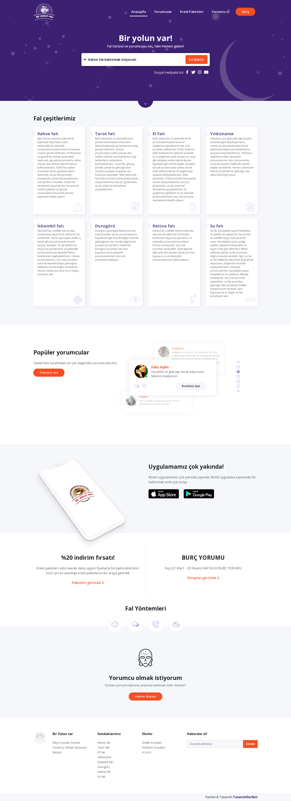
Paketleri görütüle (88, 582)
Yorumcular (163, 11)
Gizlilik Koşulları (152, 743)
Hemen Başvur (145, 696)
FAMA (143, 396)
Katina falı (164, 226)
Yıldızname (222, 133)
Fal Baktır (196, 59)
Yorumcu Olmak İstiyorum (70, 747)
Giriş (245, 11)
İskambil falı (50, 226)
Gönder (250, 744)
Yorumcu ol (220, 11)
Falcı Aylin (160, 367)
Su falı (216, 226)
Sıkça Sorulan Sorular (66, 743)
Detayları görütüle (203, 578)
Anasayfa (138, 11)
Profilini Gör (191, 386)
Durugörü (105, 226)
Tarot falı (105, 133)
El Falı (159, 133)
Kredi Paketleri (191, 11)
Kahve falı (109, 59)
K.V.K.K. (147, 752)
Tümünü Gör (48, 372)
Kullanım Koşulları (153, 747)
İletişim (57, 752)
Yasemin (177, 348)
